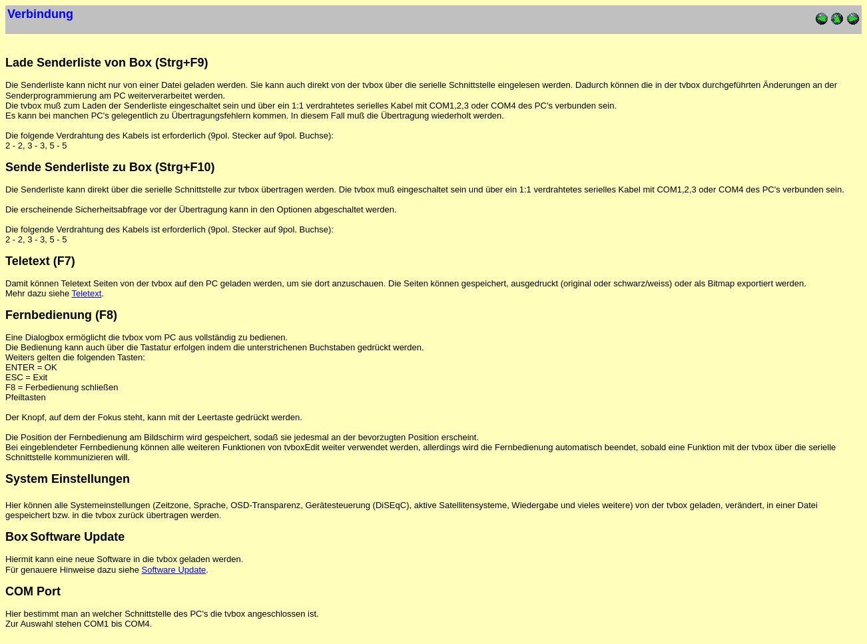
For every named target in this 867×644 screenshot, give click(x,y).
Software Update (174, 570)
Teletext (87, 293)
